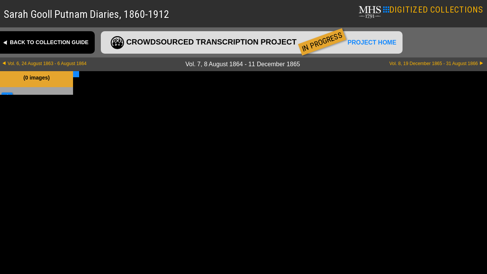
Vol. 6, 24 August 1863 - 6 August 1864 (47, 63)
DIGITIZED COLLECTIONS (433, 9)
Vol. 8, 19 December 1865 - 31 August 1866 (433, 63)
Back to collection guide (49, 42)
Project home (372, 43)
